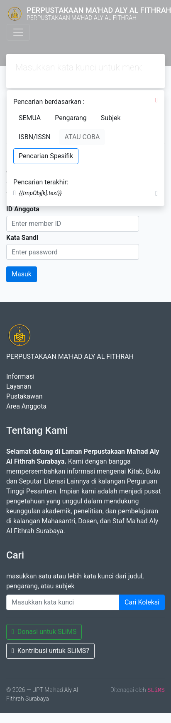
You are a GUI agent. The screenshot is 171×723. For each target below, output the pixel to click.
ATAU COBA (82, 137)
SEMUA (30, 118)
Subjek (111, 118)
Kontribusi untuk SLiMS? (50, 651)
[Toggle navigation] (18, 32)
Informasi (20, 376)
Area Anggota (26, 406)
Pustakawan (24, 396)
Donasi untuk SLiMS (44, 632)
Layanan (18, 386)
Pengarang (71, 118)
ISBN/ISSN (35, 137)
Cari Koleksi (142, 602)
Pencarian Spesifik (46, 156)
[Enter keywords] (63, 602)
